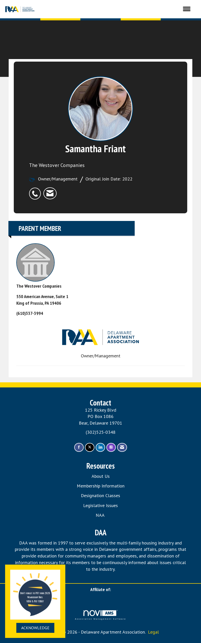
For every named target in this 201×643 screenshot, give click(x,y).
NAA (101, 515)
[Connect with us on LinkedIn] (100, 447)
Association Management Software (100, 615)
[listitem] (36, 190)
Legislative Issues (100, 505)
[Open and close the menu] (115, 9)
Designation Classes (100, 495)
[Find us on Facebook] (79, 447)
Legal (153, 632)
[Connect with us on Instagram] (111, 447)
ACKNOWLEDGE (35, 627)
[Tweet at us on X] (89, 447)
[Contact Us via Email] (122, 447)
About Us (101, 476)
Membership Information (100, 486)
